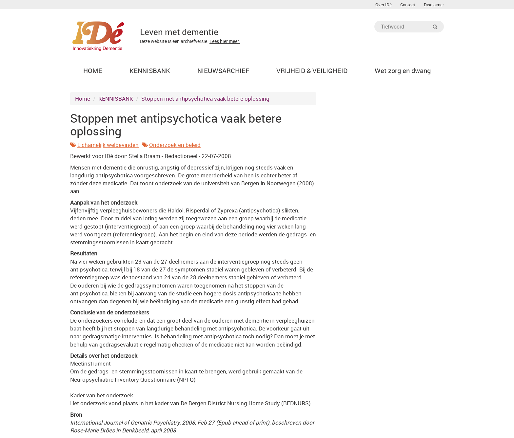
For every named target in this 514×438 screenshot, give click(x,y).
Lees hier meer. (224, 41)
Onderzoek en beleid (175, 145)
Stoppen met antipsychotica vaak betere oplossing (205, 98)
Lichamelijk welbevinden (108, 145)
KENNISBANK (115, 98)
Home (82, 98)
